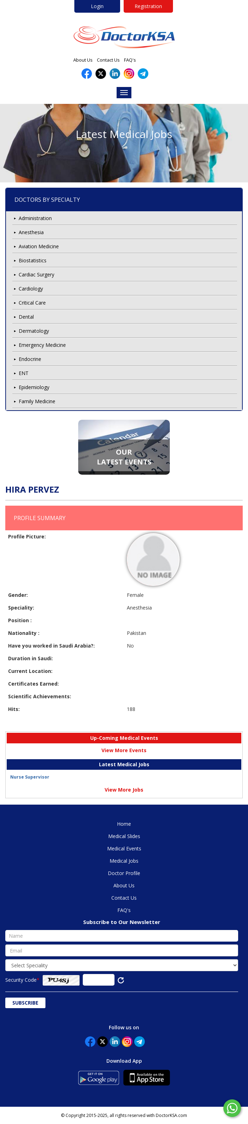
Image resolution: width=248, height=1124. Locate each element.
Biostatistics (32, 260)
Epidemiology (34, 387)
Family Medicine (37, 401)
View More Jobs (124, 789)
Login (97, 6)
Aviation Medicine (39, 246)
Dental (26, 316)
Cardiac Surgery (36, 274)
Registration (148, 6)
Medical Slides (124, 836)
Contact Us (108, 60)
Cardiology (31, 288)
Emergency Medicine (42, 345)
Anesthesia (31, 232)
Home (124, 823)
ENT (24, 373)
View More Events (124, 750)
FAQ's (130, 60)
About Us (83, 60)
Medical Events (124, 848)
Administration (35, 218)
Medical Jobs (124, 860)
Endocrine (30, 359)
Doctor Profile (124, 873)
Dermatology (34, 330)
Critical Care (32, 302)
